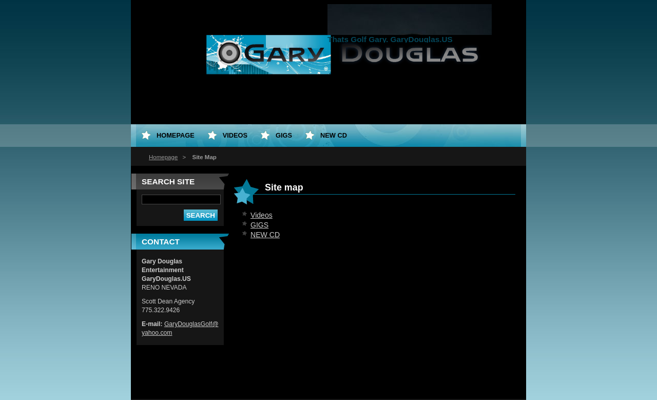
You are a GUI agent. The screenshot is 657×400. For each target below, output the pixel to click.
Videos (261, 215)
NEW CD (265, 235)
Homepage (163, 157)
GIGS (259, 225)
